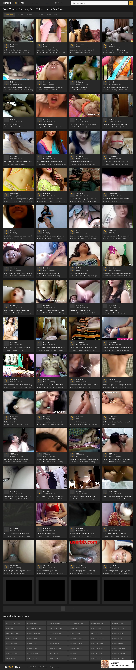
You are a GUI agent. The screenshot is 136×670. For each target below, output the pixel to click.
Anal (6, 164)
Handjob (119, 52)
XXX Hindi (9, 628)
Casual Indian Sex (54, 633)
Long (55, 15)
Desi (39, 52)
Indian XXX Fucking (97, 643)
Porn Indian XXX (11, 658)
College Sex (74, 164)
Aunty (105, 52)
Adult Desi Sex (74, 633)
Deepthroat (13, 164)
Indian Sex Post (96, 658)
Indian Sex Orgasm (97, 638)
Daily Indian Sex (11, 643)
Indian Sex (59, 3)
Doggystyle (27, 387)
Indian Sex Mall (117, 633)
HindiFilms (13, 3)
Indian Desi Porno (118, 648)
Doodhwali (10, 648)
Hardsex (121, 201)
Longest (29, 15)
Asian (105, 238)
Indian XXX (73, 658)
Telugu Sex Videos (75, 648)
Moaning (13, 52)
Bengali (40, 387)
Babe (72, 499)
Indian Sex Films (117, 638)
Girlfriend (59, 127)
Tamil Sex (73, 628)
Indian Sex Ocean (118, 628)
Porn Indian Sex (32, 623)
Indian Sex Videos (12, 653)
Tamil (94, 536)
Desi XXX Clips (53, 653)
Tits (20, 52)
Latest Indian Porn (33, 653)
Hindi (118, 238)
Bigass (40, 127)
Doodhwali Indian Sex (13, 623)
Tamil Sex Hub (32, 643)
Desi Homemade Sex (76, 623)
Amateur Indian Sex (55, 628)
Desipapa (93, 238)
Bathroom (107, 127)
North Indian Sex (118, 623)
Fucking (7, 90)
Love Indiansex (53, 643)
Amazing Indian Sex (12, 633)
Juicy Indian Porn (97, 628)
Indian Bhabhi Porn (118, 653)
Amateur (73, 201)
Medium (48, 15)
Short (41, 15)
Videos (46, 3)
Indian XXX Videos (33, 638)
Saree (52, 52)
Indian (7, 52)
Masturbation (42, 164)
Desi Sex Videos (53, 638)
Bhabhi (112, 52)
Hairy (14, 313)
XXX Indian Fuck (11, 638)
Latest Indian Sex (97, 623)
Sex (58, 52)
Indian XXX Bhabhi (97, 648)
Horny (61, 313)
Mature (127, 276)
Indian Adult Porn (54, 648)
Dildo (111, 350)
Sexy (63, 52)
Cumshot (81, 127)
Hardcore (79, 52)
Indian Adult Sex (118, 658)
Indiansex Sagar (96, 653)
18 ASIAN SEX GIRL (96, 633)
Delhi (6, 424)
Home (35, 3)
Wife (126, 164)
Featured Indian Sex (34, 628)
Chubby (73, 127)
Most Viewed (9, 15)
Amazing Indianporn (55, 623)
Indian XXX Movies (33, 633)
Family (85, 462)
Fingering (13, 276)
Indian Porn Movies (76, 638)
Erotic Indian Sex (33, 658)
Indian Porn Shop (75, 643)
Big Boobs (27, 52)
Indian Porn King (118, 643)
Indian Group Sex (54, 658)
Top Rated (20, 15)
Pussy (20, 350)
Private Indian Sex (33, 648)
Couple (14, 387)
